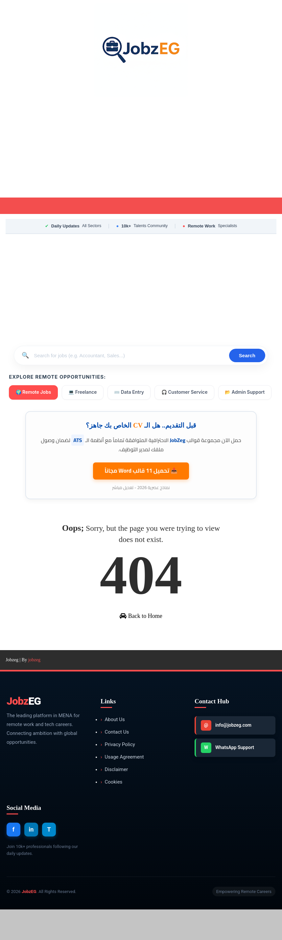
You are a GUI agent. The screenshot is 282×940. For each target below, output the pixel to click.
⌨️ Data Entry (131, 392)
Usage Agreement (122, 787)
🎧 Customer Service (186, 392)
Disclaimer (114, 800)
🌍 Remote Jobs (34, 392)
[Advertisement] (141, 148)
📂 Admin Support (36, 411)
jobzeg (34, 690)
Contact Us (115, 762)
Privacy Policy (118, 775)
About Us (113, 750)
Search (247, 355)
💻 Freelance (83, 392)
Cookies (111, 812)
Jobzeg (12, 690)
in (31, 860)
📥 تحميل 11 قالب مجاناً (141, 488)
